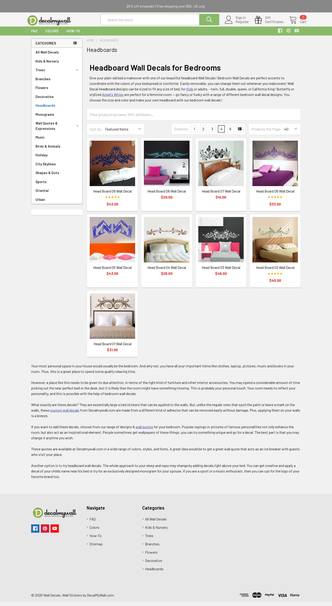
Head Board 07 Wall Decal (221, 195)
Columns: (181, 133)
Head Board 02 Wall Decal (275, 271)
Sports (41, 186)
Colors (51, 35)
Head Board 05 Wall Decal (112, 271)
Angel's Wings (113, 98)
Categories (46, 47)
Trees (58, 74)
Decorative (45, 101)
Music (40, 141)
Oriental (42, 195)
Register (236, 24)
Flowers (42, 92)
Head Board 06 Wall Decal (275, 195)
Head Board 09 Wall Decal (112, 195)
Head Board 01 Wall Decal (112, 348)
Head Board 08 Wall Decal (166, 195)
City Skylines (46, 168)
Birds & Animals (48, 150)
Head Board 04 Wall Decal (166, 271)
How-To (73, 35)
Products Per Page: (266, 133)
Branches (43, 83)
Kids (189, 93)
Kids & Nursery (47, 65)
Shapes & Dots (47, 177)
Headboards (45, 109)
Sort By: (96, 133)
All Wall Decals (47, 56)
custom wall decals (64, 414)
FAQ (34, 35)
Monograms (45, 118)
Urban (40, 204)
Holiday (41, 159)
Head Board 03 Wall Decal (221, 271)
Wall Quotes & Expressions (58, 130)
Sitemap (96, 548)
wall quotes (144, 431)
